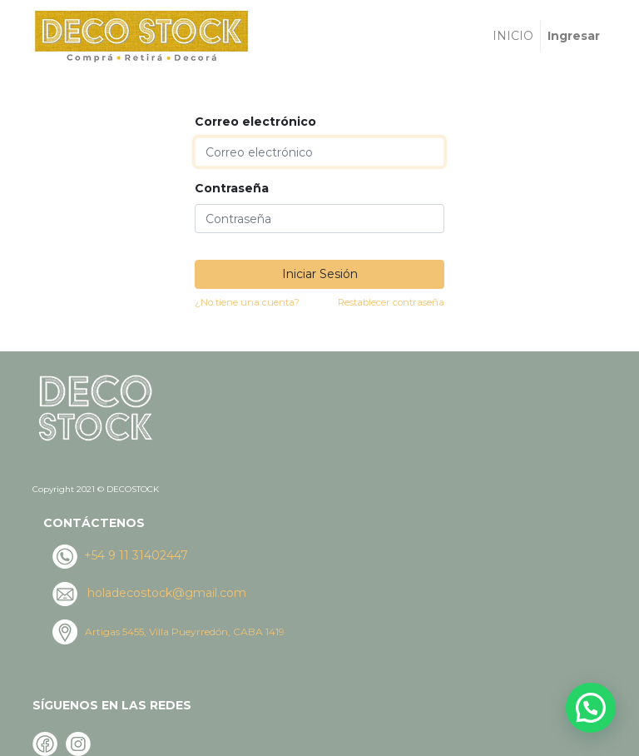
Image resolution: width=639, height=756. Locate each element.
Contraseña (232, 188)
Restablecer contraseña (391, 302)
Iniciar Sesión (320, 273)
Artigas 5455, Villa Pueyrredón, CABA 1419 (185, 631)
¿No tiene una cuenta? (247, 302)
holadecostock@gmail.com (166, 592)
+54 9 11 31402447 (134, 555)
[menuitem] (513, 36)
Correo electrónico (255, 121)
